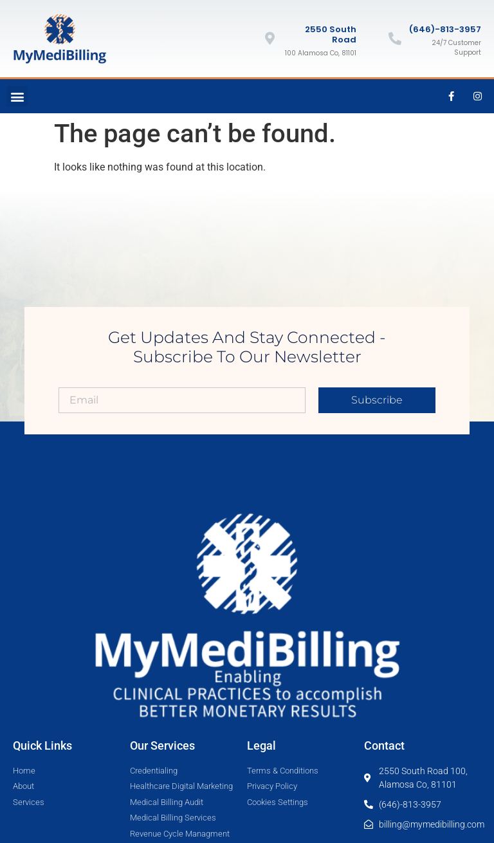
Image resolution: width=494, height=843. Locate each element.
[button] (17, 96)
